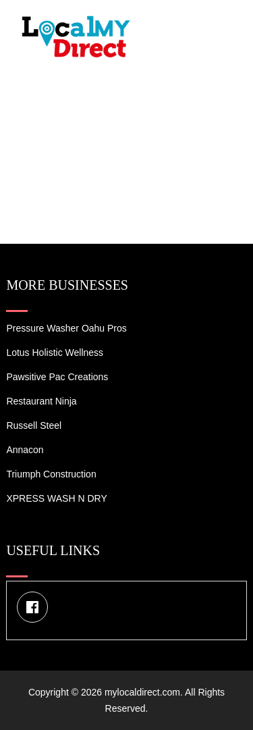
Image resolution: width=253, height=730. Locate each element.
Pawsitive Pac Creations (57, 376)
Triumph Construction (51, 474)
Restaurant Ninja (41, 401)
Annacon (24, 449)
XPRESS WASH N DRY (56, 498)
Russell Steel (33, 425)
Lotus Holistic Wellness (54, 352)
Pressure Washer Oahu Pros (66, 328)
